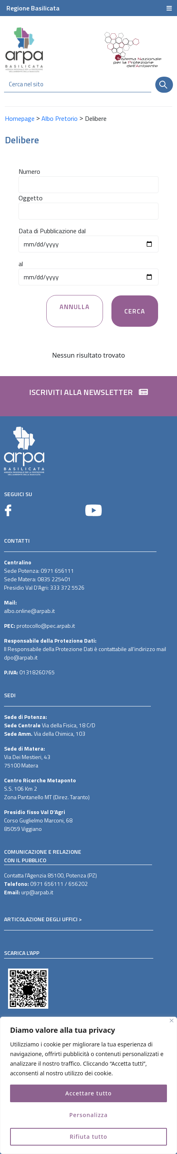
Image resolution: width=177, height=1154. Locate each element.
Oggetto (31, 198)
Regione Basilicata (33, 8)
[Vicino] (171, 1020)
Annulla (75, 306)
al (21, 264)
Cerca (134, 311)
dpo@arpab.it (20, 657)
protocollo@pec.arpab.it (45, 625)
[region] (88, 1085)
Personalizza (88, 1115)
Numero (29, 171)
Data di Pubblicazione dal (52, 231)
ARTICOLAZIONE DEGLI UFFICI (41, 919)
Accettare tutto (88, 1093)
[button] (88, 396)
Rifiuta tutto (88, 1136)
